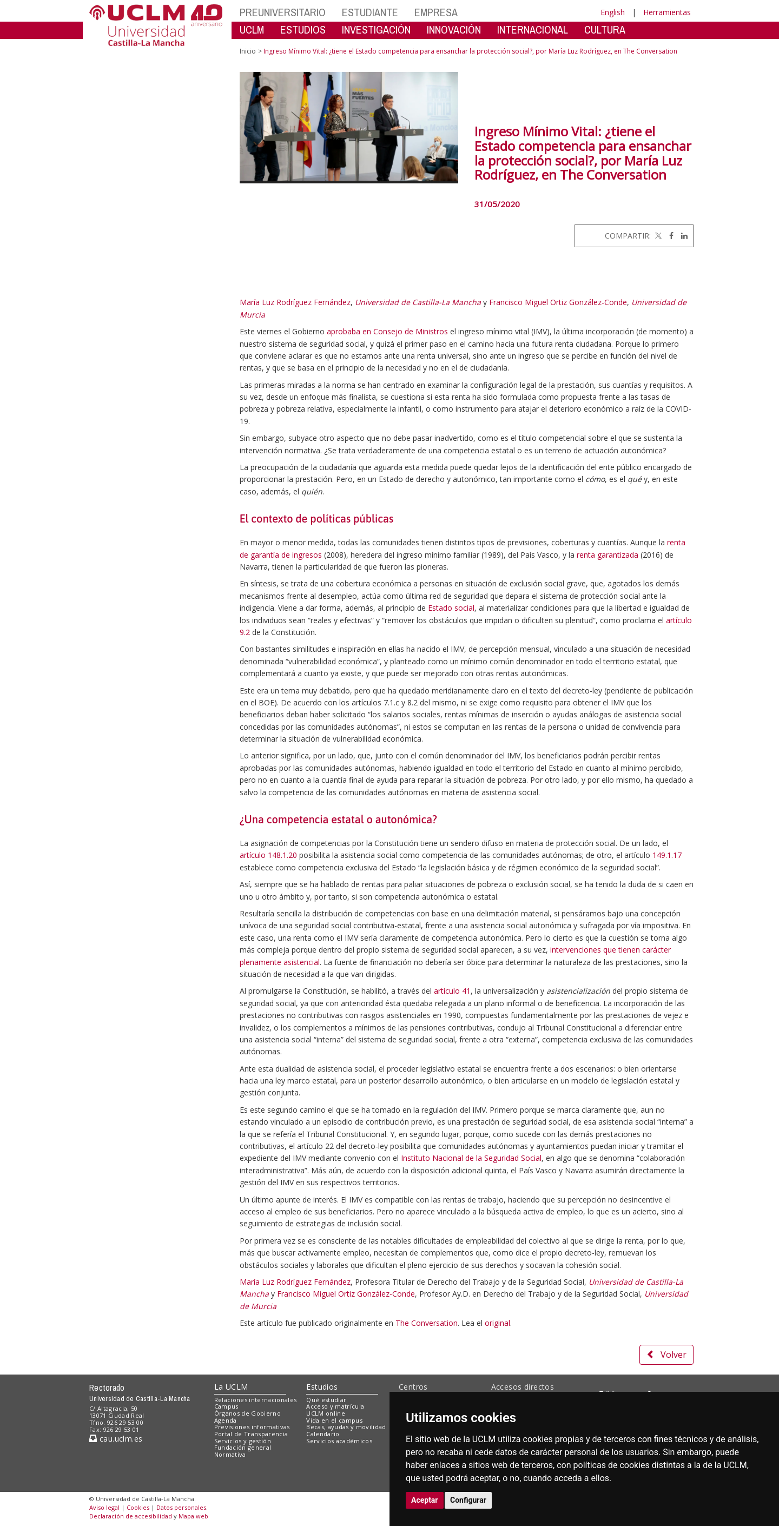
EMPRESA (436, 12)
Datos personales (181, 1507)
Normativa (230, 1454)
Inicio (248, 51)
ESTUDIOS (303, 29)
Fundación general (243, 1447)
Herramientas (667, 12)
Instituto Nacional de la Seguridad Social (471, 1158)
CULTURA (604, 29)
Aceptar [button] (424, 1500)
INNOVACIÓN (454, 29)
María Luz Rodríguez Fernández (295, 302)
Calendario (322, 1434)
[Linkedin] (682, 235)
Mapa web (193, 1516)
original (497, 1323)
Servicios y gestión (242, 1441)
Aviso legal (104, 1507)
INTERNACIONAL (532, 29)
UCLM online (325, 1413)
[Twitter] (657, 235)
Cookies (138, 1507)
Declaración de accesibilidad (130, 1516)
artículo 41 (452, 991)
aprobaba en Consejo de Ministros (387, 331)
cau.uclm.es (115, 1438)
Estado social (451, 608)
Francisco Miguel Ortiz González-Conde (558, 302)
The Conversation (426, 1323)
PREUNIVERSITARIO (283, 12)
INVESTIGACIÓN (376, 29)
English (612, 12)
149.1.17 (667, 855)
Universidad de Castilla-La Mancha (418, 302)
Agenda (225, 1420)
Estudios (322, 1387)
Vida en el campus (334, 1420)
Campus (226, 1406)
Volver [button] (666, 1354)
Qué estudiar (326, 1400)
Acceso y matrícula (335, 1406)
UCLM (252, 29)
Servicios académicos (339, 1441)
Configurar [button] (468, 1500)
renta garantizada (607, 555)
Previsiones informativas (252, 1427)
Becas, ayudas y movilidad (346, 1427)
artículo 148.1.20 (268, 855)
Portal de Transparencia (251, 1434)
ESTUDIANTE (370, 12)
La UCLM (231, 1387)
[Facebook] (669, 235)
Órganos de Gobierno (247, 1413)
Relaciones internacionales (255, 1400)
